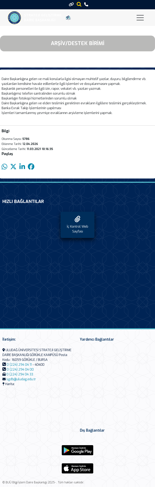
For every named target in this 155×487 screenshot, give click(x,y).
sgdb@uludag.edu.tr (21, 379)
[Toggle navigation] (140, 17)
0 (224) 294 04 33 (19, 374)
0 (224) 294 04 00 (20, 369)
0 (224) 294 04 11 (19, 364)
